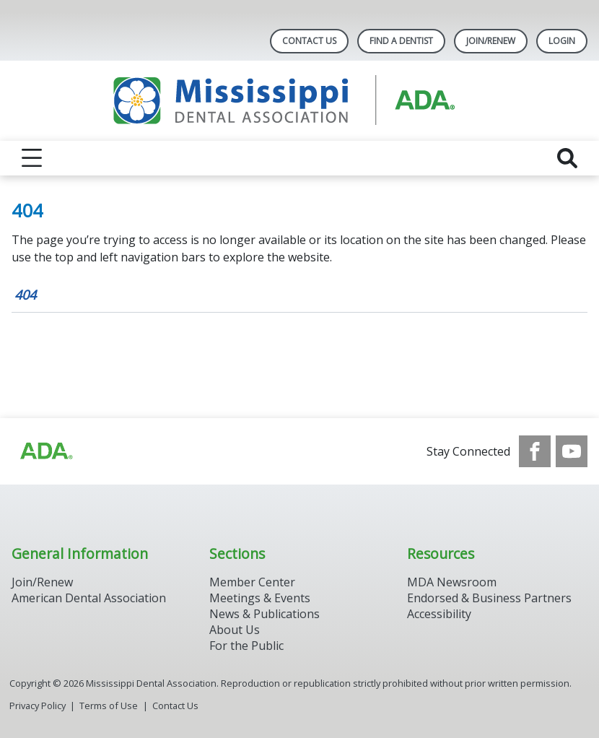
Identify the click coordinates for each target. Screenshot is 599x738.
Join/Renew (490, 41)
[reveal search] (567, 158)
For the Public (246, 646)
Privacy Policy (37, 705)
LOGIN (561, 41)
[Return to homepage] (299, 100)
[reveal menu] (32, 158)
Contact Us (309, 41)
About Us (234, 630)
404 (25, 294)
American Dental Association (89, 598)
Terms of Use (108, 705)
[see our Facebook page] (535, 451)
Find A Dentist (401, 41)
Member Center (252, 582)
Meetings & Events (259, 598)
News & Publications (264, 614)
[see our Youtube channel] (571, 451)
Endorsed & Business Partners (489, 598)
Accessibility (439, 614)
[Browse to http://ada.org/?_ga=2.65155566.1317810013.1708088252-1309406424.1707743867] (45, 451)
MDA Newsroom (452, 582)
